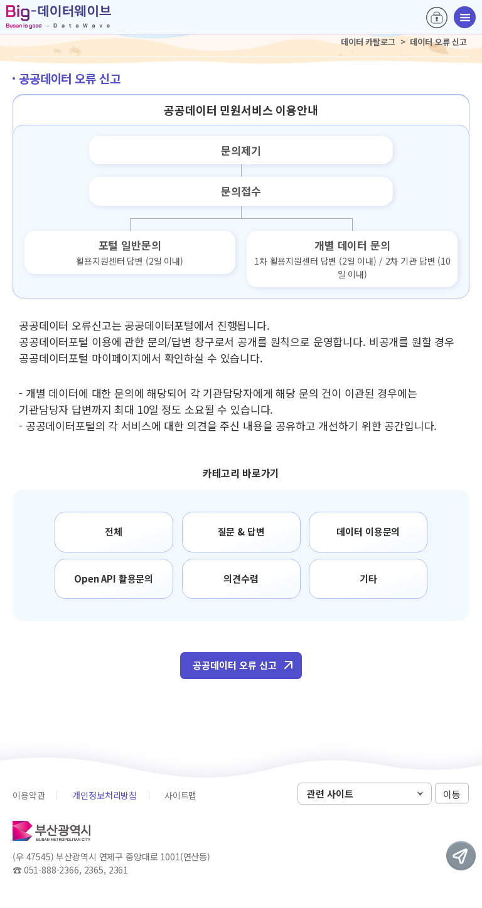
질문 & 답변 (241, 531)
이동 (452, 794)
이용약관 (29, 795)
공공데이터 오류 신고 (235, 665)
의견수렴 (240, 578)
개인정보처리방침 (104, 795)
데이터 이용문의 (368, 531)
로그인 (436, 17)
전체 (113, 531)
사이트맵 (180, 795)
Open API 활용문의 (113, 578)
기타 (368, 578)
